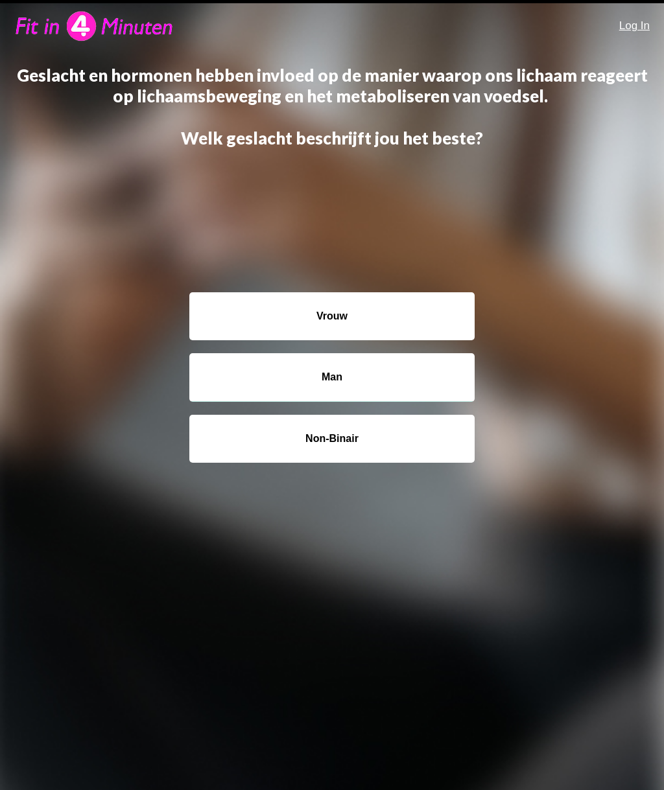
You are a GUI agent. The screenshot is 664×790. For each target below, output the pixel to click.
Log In (634, 25)
